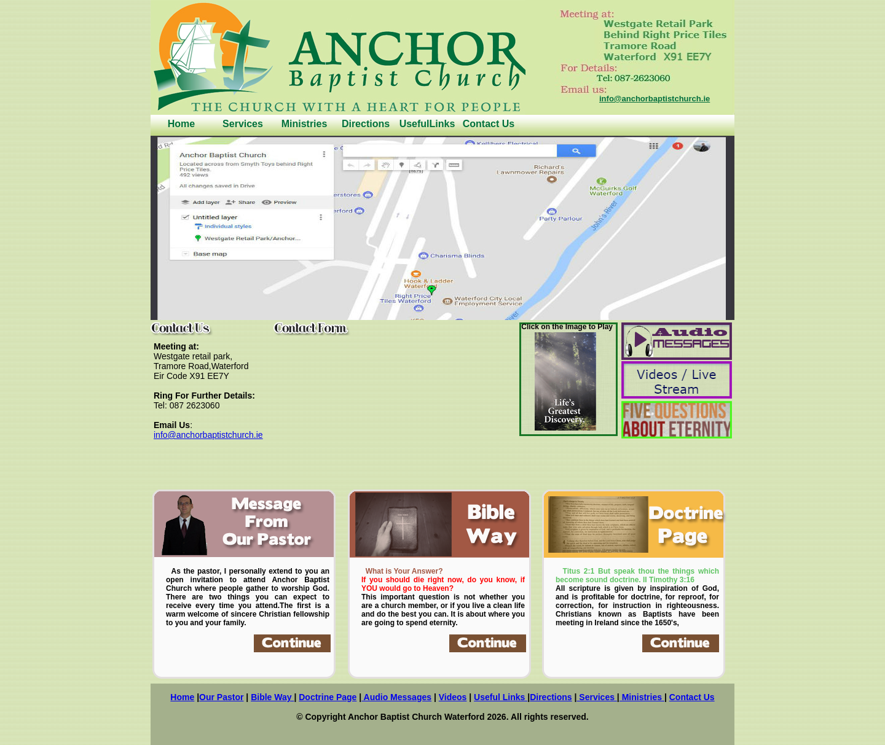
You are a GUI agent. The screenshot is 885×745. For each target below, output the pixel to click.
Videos (453, 697)
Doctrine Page (327, 697)
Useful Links (500, 697)
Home (181, 124)
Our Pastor (221, 697)
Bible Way (272, 697)
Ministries (304, 124)
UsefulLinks (427, 124)
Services (242, 124)
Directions (366, 124)
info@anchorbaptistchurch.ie (654, 98)
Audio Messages (396, 697)
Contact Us (488, 124)
